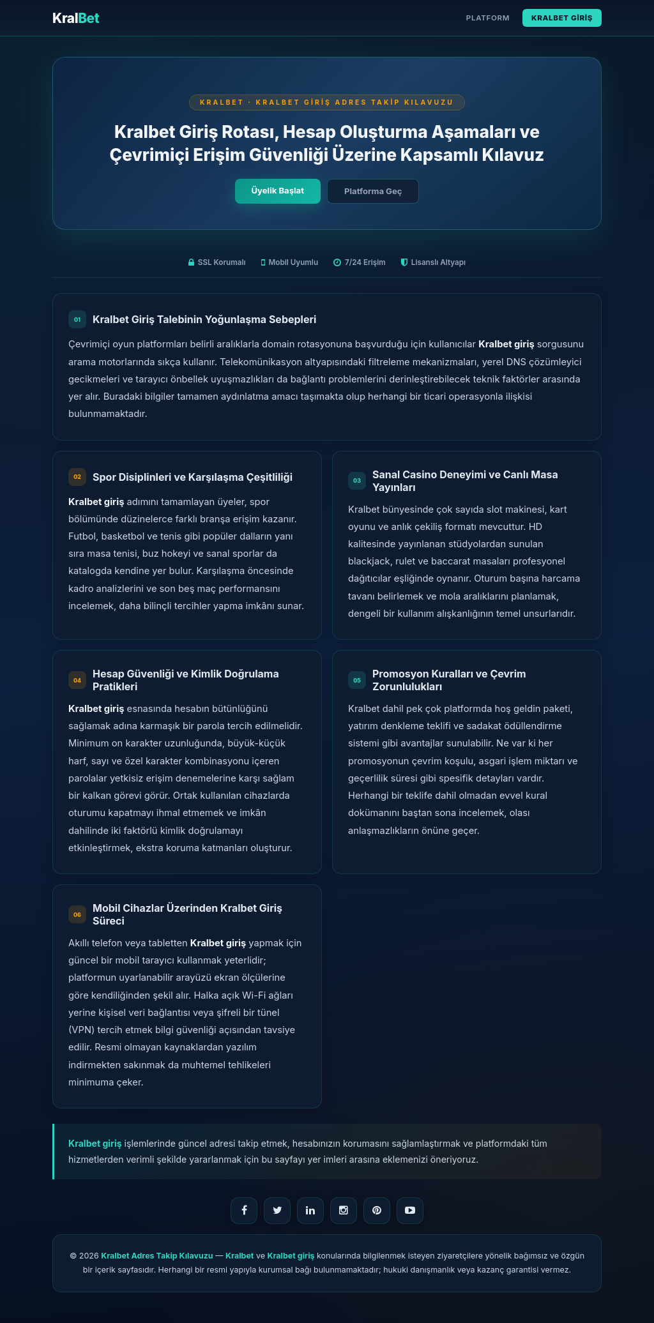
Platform (488, 17)
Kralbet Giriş (562, 17)
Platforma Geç (373, 191)
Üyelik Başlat (278, 190)
